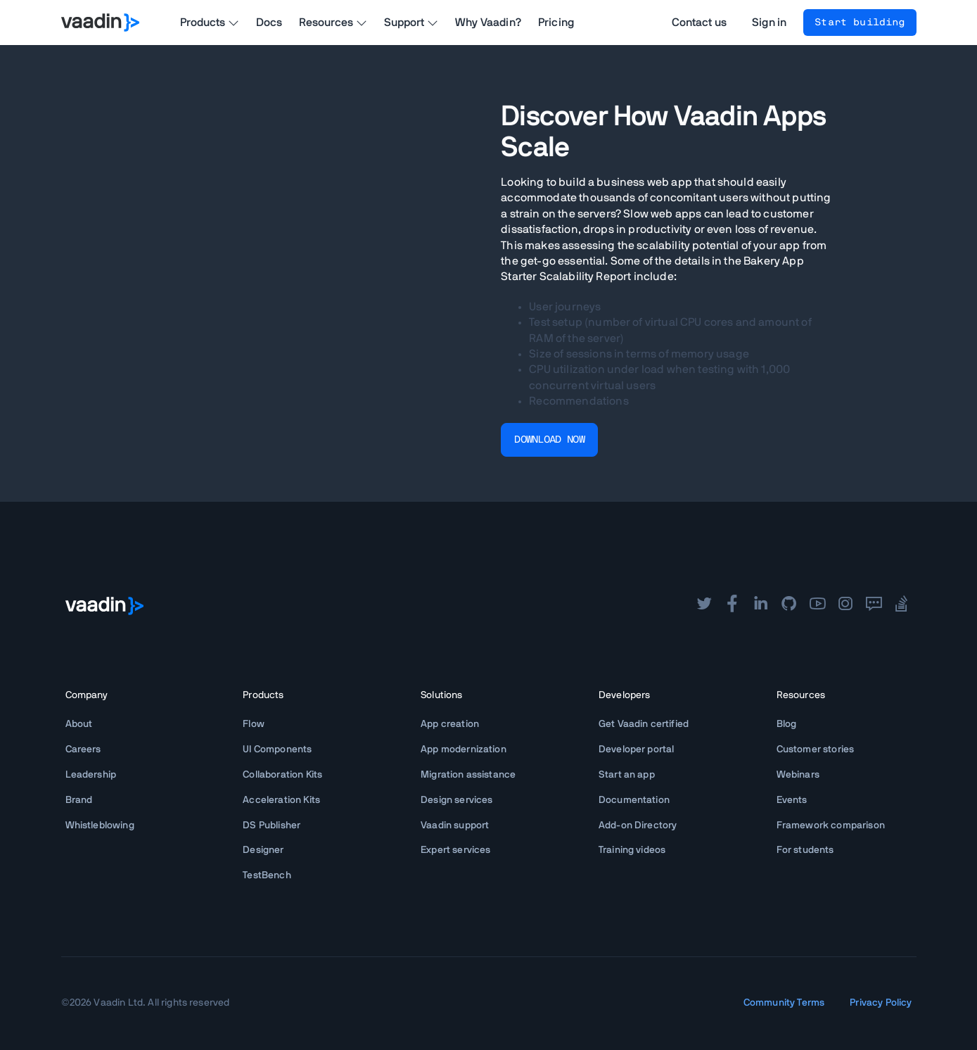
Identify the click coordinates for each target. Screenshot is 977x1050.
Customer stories (816, 749)
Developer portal (637, 749)
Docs (269, 22)
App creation (450, 724)
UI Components (277, 749)
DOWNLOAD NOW (549, 440)
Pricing (556, 22)
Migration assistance (468, 775)
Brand (79, 800)
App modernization (463, 749)
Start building (860, 22)
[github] (789, 605)
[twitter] (704, 605)
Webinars (798, 775)
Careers (83, 749)
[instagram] (845, 605)
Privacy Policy (881, 1003)
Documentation (634, 800)
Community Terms (783, 1003)
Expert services (455, 850)
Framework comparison (831, 825)
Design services (456, 800)
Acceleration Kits (281, 800)
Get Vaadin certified (644, 724)
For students (805, 850)
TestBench (266, 875)
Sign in (769, 22)
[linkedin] (760, 605)
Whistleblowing (99, 825)
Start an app (627, 775)
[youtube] (817, 605)
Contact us (699, 22)
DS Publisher (271, 825)
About (79, 724)
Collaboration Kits (282, 775)
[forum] (874, 605)
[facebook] (732, 605)
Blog (787, 724)
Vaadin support (455, 825)
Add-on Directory (638, 825)
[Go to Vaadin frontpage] (104, 606)
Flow (253, 724)
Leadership (91, 775)
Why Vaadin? (488, 22)
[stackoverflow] (902, 605)
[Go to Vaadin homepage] (100, 22)
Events (792, 800)
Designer (263, 850)
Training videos (632, 850)
